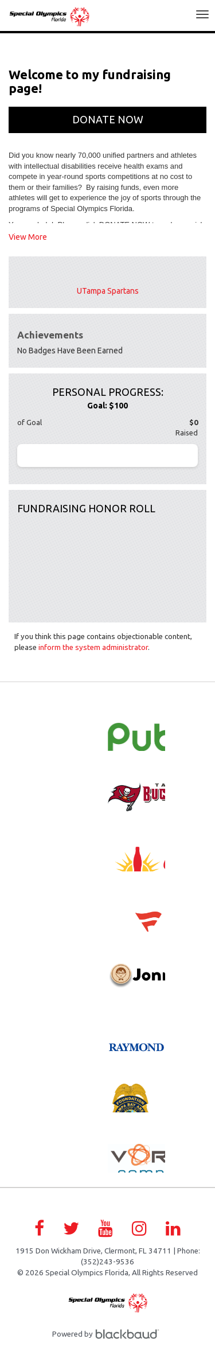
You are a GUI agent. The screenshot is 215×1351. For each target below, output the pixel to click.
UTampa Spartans (108, 290)
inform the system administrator (93, 647)
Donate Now (107, 119)
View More (28, 237)
